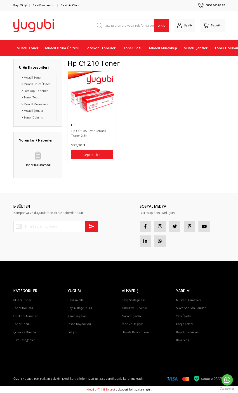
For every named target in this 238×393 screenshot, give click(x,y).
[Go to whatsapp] (227, 380)
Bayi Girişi (20, 5)
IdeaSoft (93, 389)
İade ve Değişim (133, 324)
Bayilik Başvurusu (80, 308)
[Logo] (33, 25)
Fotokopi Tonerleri (25, 316)
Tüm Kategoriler (24, 340)
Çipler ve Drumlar (25, 332)
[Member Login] (184, 25)
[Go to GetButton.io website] (227, 388)
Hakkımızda (76, 300)
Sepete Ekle (91, 155)
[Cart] (212, 25)
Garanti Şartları (132, 316)
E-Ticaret (109, 389)
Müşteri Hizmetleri (188, 300)
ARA (161, 25)
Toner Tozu (21, 324)
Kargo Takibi (184, 324)
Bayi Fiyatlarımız (44, 5)
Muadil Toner (22, 300)
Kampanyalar (77, 316)
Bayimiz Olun (70, 5)
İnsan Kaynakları (79, 324)
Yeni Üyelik (183, 316)
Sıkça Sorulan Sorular (191, 308)
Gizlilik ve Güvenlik (135, 308)
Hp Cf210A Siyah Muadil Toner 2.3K (88, 133)
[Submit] (91, 226)
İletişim (72, 332)
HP (73, 125)
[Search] (131, 25)
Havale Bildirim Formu (136, 332)
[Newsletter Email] (55, 226)
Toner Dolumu (23, 308)
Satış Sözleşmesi (133, 300)
